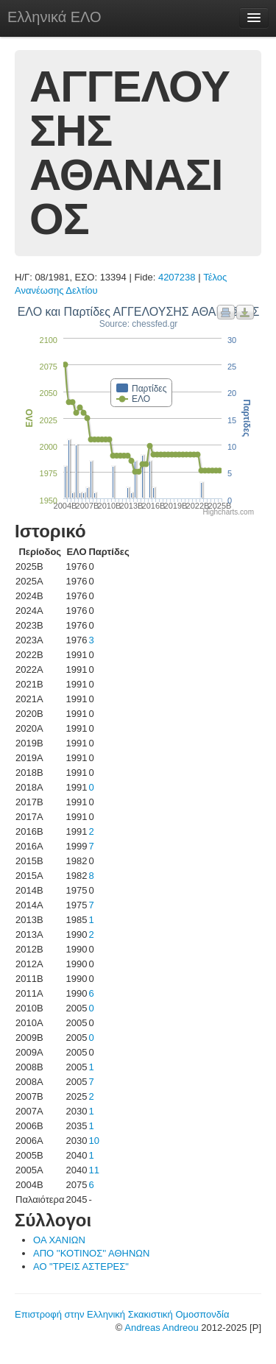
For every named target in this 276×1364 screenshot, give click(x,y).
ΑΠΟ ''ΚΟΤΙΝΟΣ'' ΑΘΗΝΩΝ (91, 1253)
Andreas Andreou (161, 1327)
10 (93, 1140)
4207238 (177, 277)
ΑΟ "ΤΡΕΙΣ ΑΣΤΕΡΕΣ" (81, 1266)
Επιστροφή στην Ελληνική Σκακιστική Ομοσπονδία (122, 1314)
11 (93, 1170)
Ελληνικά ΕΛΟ (54, 17)
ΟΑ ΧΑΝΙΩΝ (59, 1239)
